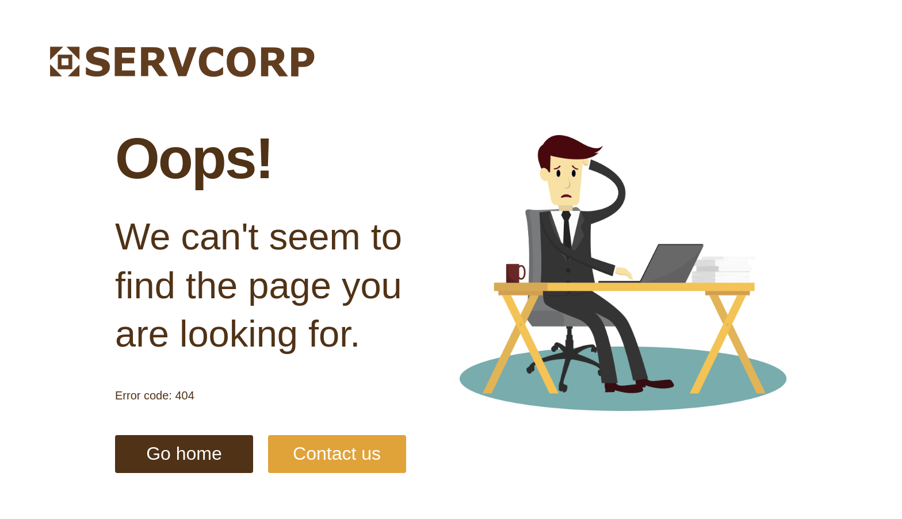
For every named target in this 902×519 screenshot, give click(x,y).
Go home (184, 453)
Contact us (337, 453)
